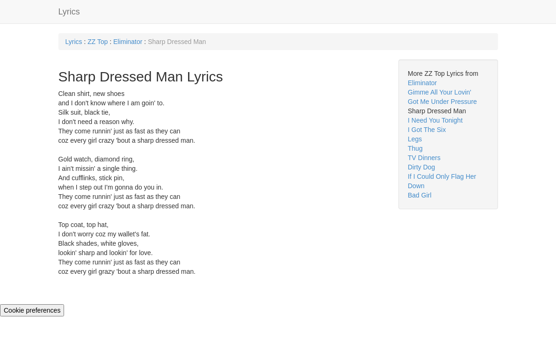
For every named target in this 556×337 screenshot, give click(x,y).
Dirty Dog (421, 167)
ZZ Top (97, 41)
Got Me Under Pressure (442, 101)
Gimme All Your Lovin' (439, 92)
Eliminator (127, 41)
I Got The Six (427, 129)
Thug (415, 148)
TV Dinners (424, 157)
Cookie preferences (32, 310)
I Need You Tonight (435, 120)
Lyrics (69, 11)
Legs (415, 139)
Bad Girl (420, 195)
